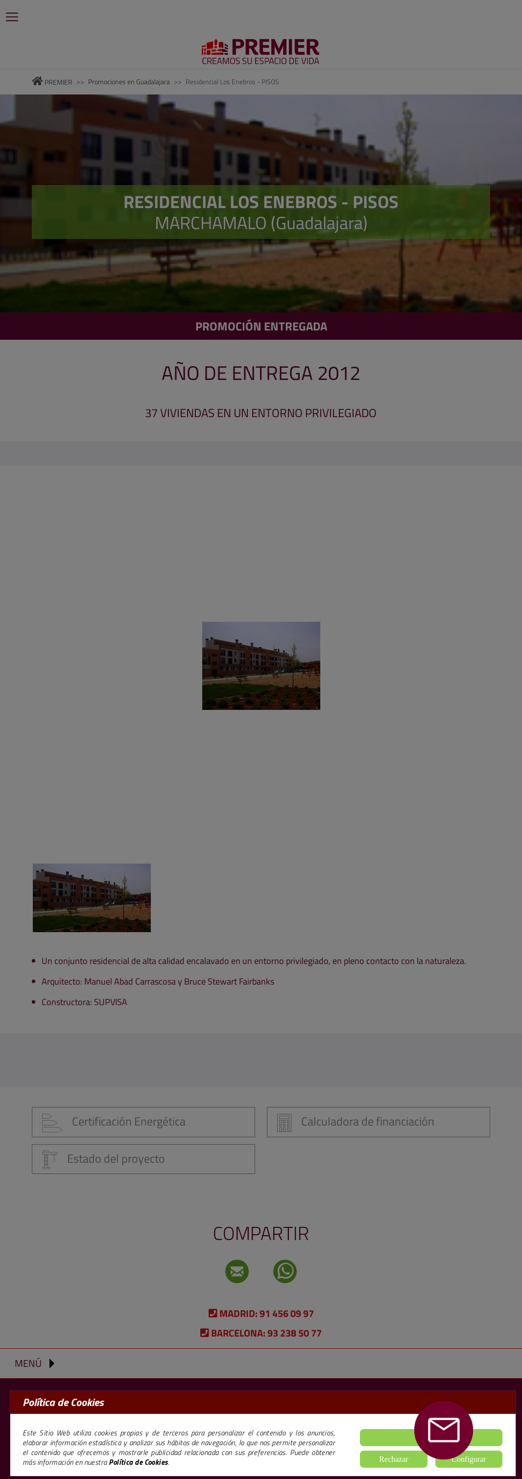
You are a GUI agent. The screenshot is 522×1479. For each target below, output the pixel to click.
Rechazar (393, 1459)
